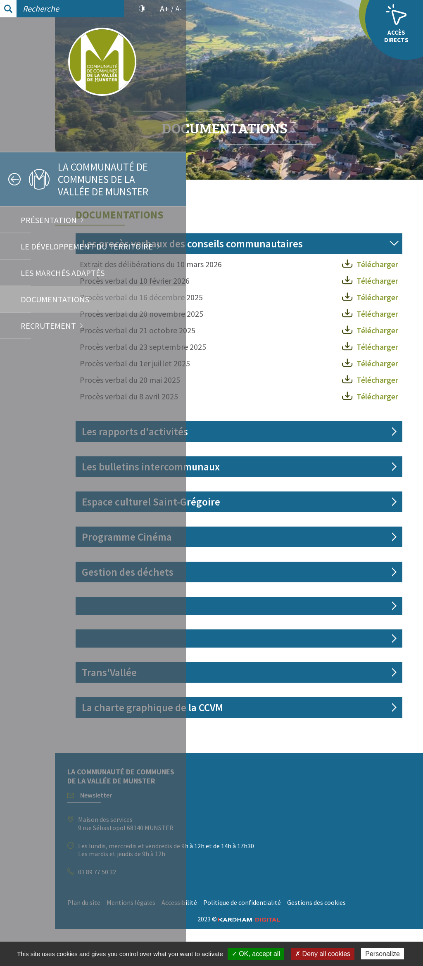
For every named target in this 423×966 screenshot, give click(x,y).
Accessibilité (310, 927)
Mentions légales (262, 927)
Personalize (382, 953)
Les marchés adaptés (63, 273)
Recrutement (48, 325)
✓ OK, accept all (256, 953)
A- (179, 9)
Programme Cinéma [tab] (258, 561)
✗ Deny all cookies (322, 953)
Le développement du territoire (87, 246)
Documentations (55, 299)
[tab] (304, 631)
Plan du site (214, 927)
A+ (164, 9)
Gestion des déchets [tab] (258, 596)
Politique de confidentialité (237, 939)
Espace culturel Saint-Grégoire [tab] (282, 526)
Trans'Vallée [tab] (240, 697)
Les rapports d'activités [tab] (266, 456)
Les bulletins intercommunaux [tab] (282, 491)
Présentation (49, 220)
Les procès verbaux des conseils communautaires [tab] (284, 250)
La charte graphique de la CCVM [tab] (283, 732)
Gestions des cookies (311, 939)
